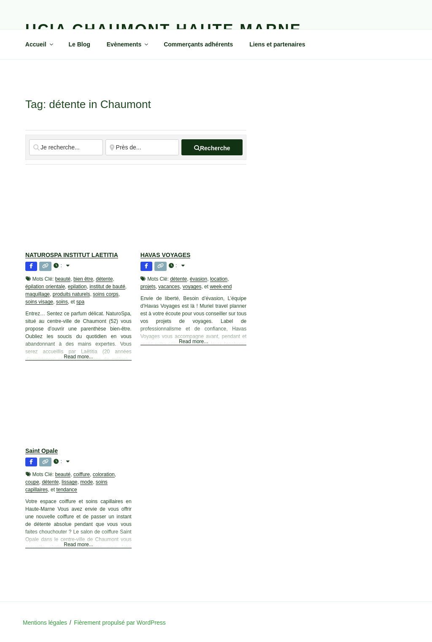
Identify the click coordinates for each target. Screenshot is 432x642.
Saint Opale (41, 450)
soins (62, 302)
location (218, 279)
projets (148, 287)
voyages (192, 287)
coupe (32, 482)
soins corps (106, 294)
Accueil (39, 44)
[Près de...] (142, 147)
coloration (104, 474)
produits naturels (71, 294)
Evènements (128, 44)
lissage (69, 482)
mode (86, 482)
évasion (198, 279)
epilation (77, 287)
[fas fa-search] (212, 147)
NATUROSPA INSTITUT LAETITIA (71, 255)
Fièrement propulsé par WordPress (120, 622)
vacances (169, 287)
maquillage (37, 294)
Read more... (78, 357)
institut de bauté (107, 287)
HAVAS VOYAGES (165, 255)
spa (80, 302)
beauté (63, 279)
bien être (83, 279)
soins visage (39, 302)
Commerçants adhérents (198, 44)
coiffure (81, 474)
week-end (221, 287)
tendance (66, 490)
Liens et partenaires (277, 44)
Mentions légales (45, 622)
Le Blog (79, 44)
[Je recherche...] (66, 147)
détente (104, 279)
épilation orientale (45, 287)
